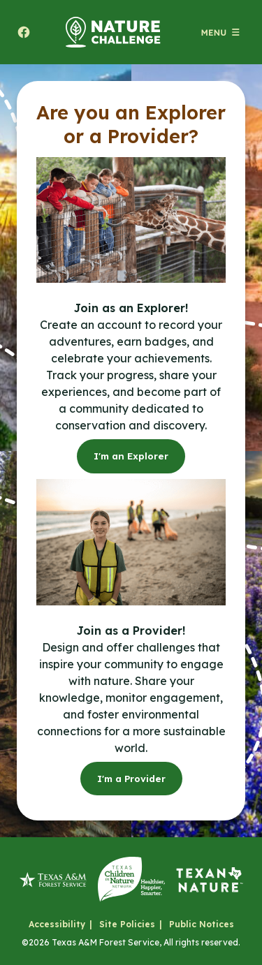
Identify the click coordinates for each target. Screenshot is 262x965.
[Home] (113, 32)
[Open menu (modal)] (220, 32)
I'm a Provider (131, 778)
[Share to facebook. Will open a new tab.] (24, 32)
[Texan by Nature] (209, 879)
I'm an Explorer (131, 456)
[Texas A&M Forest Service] (53, 879)
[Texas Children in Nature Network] (131, 879)
